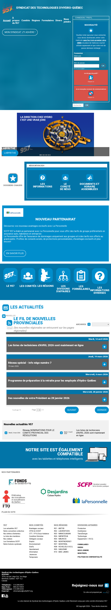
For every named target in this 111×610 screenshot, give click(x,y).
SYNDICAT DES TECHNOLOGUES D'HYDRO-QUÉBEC (49, 7)
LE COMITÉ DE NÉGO (65, 186)
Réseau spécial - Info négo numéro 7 (29, 362)
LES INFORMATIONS (42, 185)
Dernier (101, 409)
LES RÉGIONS (46, 285)
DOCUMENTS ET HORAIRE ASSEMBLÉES (89, 186)
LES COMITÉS (28, 286)
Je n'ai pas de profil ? (91, 73)
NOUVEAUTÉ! (91, 25)
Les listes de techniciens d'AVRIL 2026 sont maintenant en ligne (45, 344)
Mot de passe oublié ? (79, 68)
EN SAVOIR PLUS (15, 253)
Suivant (71, 409)
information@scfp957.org (23, 591)
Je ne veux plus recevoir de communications (91, 89)
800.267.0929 (18, 587)
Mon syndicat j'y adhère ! (20, 32)
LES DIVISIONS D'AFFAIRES (63, 289)
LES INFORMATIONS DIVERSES (99, 290)
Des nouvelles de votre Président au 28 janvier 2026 (38, 397)
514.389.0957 (18, 585)
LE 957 (10, 285)
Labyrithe (10, 153)
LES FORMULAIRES (81, 287)
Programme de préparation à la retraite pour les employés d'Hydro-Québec (52, 380)
